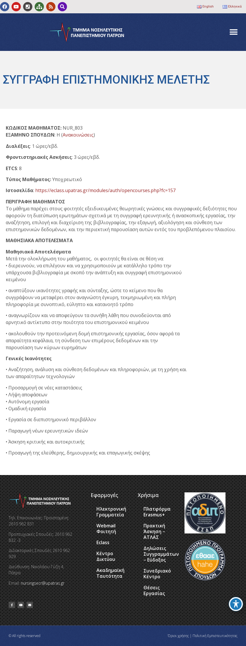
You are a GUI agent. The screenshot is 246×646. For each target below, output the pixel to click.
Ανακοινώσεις (78, 135)
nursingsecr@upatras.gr (42, 583)
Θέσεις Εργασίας (154, 590)
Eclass (102, 542)
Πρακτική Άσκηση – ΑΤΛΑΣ (154, 531)
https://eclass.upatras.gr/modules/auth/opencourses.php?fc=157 (105, 190)
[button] (233, 32)
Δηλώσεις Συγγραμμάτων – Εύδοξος (161, 554)
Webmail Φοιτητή (106, 528)
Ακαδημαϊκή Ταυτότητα (110, 573)
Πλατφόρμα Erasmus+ (157, 512)
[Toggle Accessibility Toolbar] (236, 604)
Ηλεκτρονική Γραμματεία (111, 512)
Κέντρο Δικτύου (105, 556)
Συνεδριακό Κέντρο (157, 574)
